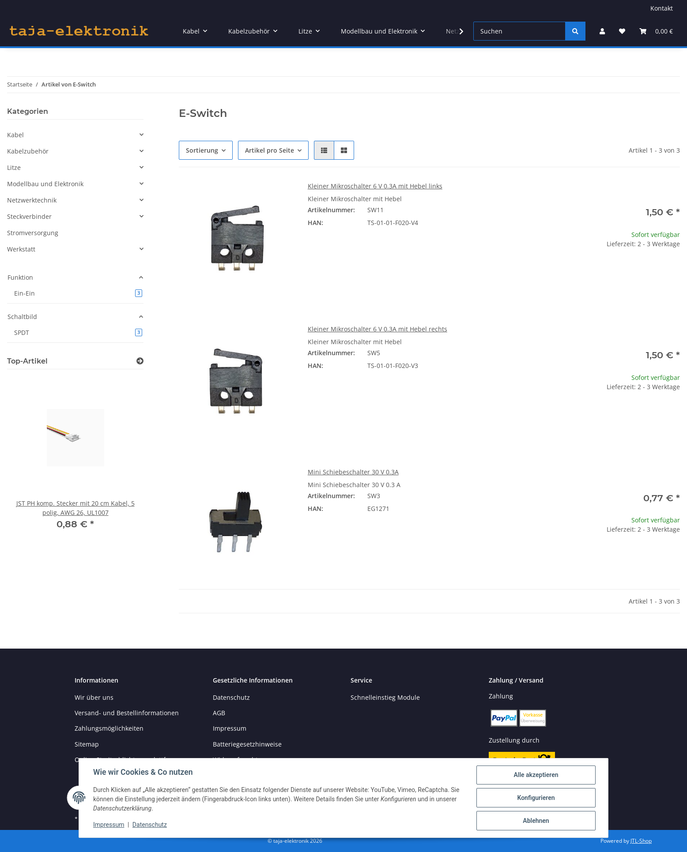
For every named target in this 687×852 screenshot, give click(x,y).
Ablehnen (536, 820)
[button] (602, 31)
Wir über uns (94, 697)
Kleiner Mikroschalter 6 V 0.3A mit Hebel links (375, 186)
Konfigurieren (536, 797)
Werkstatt (21, 249)
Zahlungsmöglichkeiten (109, 728)
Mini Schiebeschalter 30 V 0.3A (353, 472)
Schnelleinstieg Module (385, 697)
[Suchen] (519, 31)
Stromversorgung (32, 233)
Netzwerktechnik (32, 200)
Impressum (108, 824)
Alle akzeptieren (535, 774)
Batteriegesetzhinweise (247, 744)
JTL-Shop (641, 840)
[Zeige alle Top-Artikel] (139, 361)
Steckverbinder (29, 216)
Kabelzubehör (28, 151)
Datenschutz (149, 824)
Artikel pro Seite (269, 150)
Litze (14, 167)
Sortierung (202, 150)
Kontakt (661, 8)
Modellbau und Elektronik (45, 184)
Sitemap (87, 744)
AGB (219, 713)
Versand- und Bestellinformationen (127, 713)
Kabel (15, 135)
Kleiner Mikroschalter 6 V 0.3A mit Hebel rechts (377, 329)
